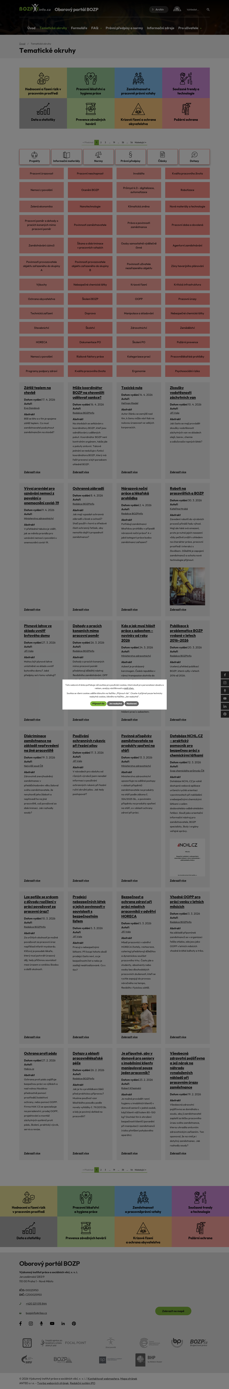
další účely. (129, 688)
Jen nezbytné (115, 703)
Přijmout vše (98, 703)
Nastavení (132, 703)
